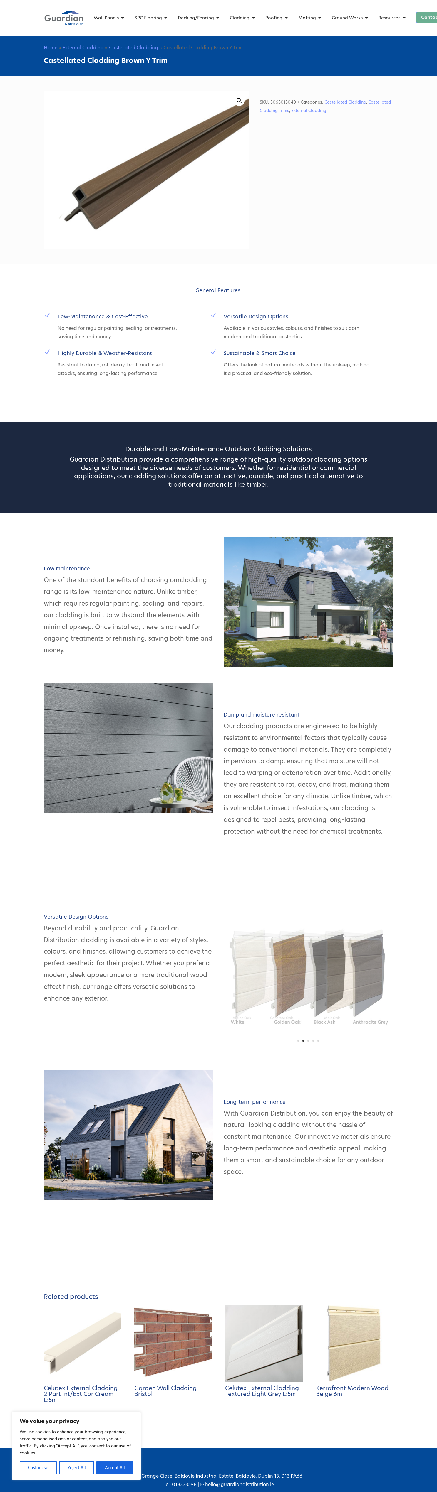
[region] (76, 1446)
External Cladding (83, 47)
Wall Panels (106, 18)
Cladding (240, 18)
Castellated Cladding (133, 47)
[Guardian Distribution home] (64, 18)
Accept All (115, 1468)
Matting (307, 18)
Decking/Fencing (196, 18)
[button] (239, 100)
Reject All (76, 1468)
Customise (38, 1468)
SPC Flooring (148, 18)
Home (50, 47)
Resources (389, 18)
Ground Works (347, 18)
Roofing (273, 18)
